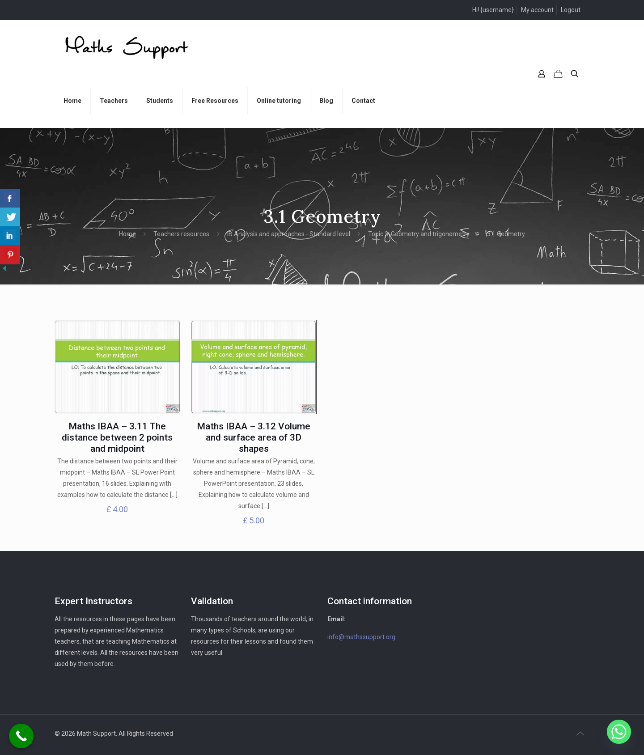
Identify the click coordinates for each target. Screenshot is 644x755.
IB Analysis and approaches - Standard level (288, 234)
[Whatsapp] (619, 732)
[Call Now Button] (21, 736)
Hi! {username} (493, 9)
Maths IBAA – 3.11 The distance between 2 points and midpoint (117, 437)
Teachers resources (181, 234)
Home (127, 234)
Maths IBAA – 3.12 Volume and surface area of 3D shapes (253, 437)
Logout (570, 9)
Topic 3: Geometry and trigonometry (419, 234)
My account (537, 9)
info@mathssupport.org (361, 636)
